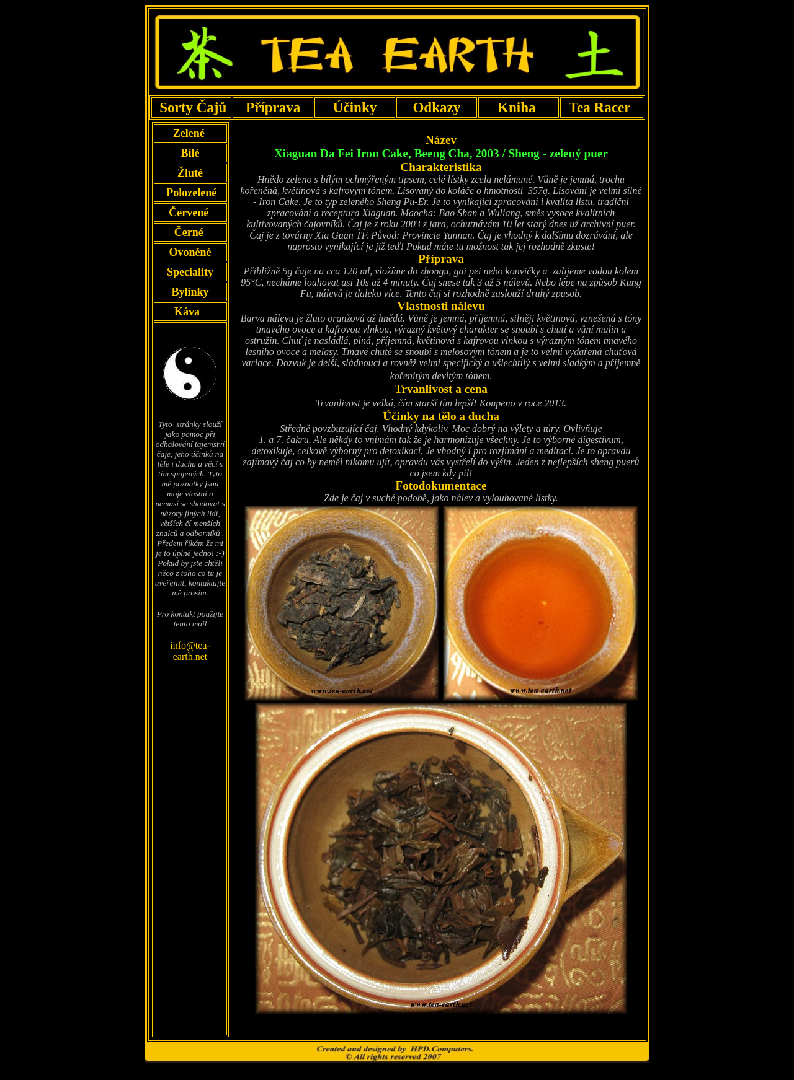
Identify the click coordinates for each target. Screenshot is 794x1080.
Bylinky (190, 292)
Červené (190, 212)
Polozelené (190, 193)
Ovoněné (190, 252)
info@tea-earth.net (190, 651)
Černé (190, 232)
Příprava (273, 107)
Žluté (190, 173)
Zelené (190, 133)
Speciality (190, 272)
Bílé (190, 153)
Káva (187, 311)
